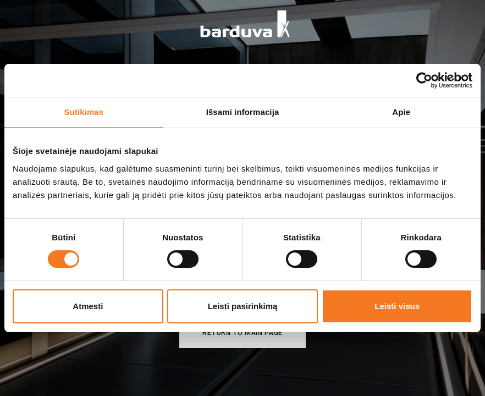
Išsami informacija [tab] (242, 112)
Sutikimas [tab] (83, 112)
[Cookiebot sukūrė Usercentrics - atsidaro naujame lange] (424, 80)
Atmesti (88, 306)
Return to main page (242, 332)
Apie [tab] (401, 112)
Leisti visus (397, 306)
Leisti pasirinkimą (243, 306)
